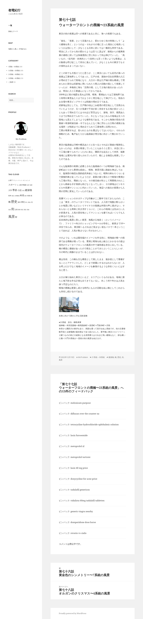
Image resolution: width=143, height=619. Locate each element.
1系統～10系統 (13, 67)
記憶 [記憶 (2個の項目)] (16, 209)
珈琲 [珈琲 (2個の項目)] (19, 202)
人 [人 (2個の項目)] (17, 185)
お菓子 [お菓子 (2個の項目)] (10, 180)
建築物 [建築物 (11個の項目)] (28, 190)
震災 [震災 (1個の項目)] (25, 209)
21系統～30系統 (14, 74)
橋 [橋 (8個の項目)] (9, 201)
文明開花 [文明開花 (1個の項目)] (17, 196)
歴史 (119, 357)
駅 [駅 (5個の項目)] (16, 217)
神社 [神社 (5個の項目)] (23, 202)
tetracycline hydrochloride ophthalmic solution (95, 424)
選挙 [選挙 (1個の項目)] (19, 209)
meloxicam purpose (81, 402)
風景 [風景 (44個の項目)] (11, 216)
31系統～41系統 (14, 78)
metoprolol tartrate (80, 457)
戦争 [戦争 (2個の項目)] (9, 196)
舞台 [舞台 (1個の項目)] (29, 202)
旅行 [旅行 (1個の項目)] (25, 196)
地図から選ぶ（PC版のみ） (17, 49)
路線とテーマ (13, 31)
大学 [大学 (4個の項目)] (10, 190)
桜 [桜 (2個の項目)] (31, 196)
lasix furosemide (79, 435)
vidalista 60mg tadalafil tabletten (87, 500)
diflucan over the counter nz (85, 413)
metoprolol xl (77, 446)
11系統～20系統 (14, 70)
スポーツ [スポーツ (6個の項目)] (12, 184)
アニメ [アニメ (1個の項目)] (15, 180)
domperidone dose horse (83, 522)
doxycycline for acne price (84, 478)
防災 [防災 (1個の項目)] (22, 209)
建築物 (111, 357)
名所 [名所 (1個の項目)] (28, 185)
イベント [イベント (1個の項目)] (19, 180)
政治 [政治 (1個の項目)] (13, 196)
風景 (60, 360)
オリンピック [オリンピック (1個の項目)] (26, 180)
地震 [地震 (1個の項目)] (31, 185)
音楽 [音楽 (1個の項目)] (28, 209)
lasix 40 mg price (79, 467)
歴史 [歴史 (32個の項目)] (14, 201)
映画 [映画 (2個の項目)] (28, 196)
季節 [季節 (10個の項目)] (14, 190)
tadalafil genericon (80, 489)
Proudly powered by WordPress (72, 613)
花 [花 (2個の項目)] (32, 202)
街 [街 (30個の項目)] (12, 209)
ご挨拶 (10, 82)
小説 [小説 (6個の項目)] (20, 190)
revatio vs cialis (78, 533)
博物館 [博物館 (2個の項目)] (24, 185)
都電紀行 (14, 10)
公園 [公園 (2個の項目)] (20, 185)
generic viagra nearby (82, 511)
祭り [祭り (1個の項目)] (26, 202)
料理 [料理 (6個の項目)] (22, 195)
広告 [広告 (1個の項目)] (23, 190)
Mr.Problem (83, 357)
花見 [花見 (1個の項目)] (9, 209)
